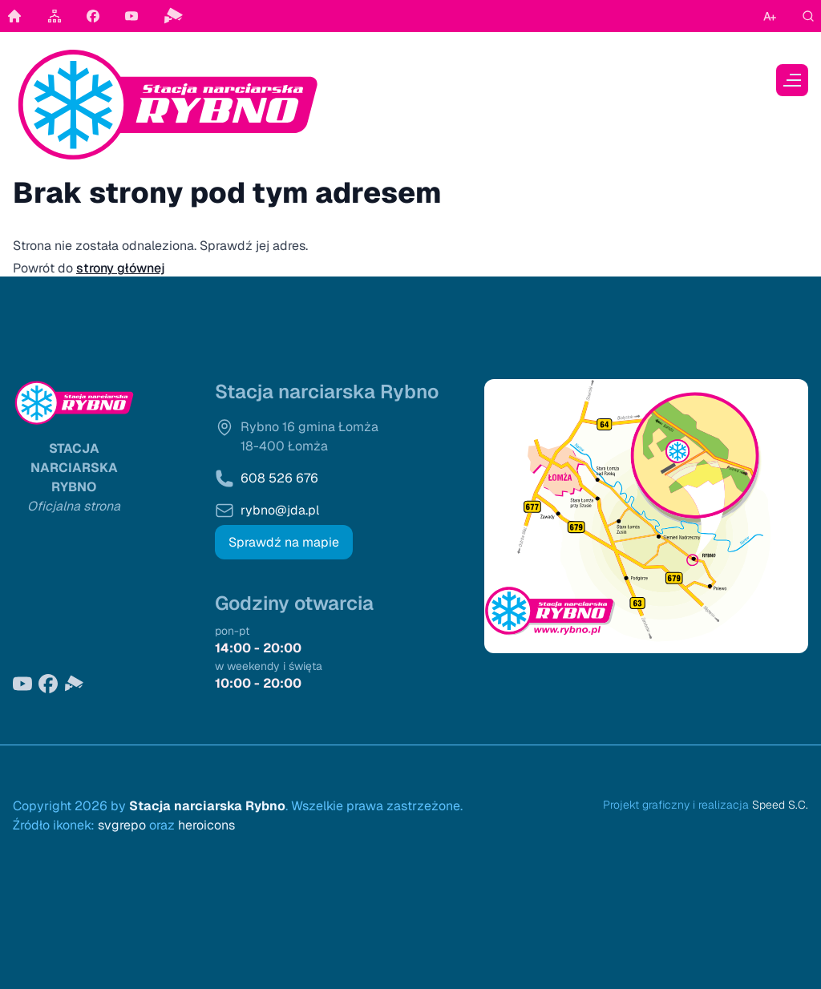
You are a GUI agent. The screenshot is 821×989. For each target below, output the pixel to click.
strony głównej (120, 268)
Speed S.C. (780, 804)
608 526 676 (279, 478)
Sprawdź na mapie (284, 542)
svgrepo (122, 825)
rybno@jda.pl (280, 510)
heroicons (206, 825)
